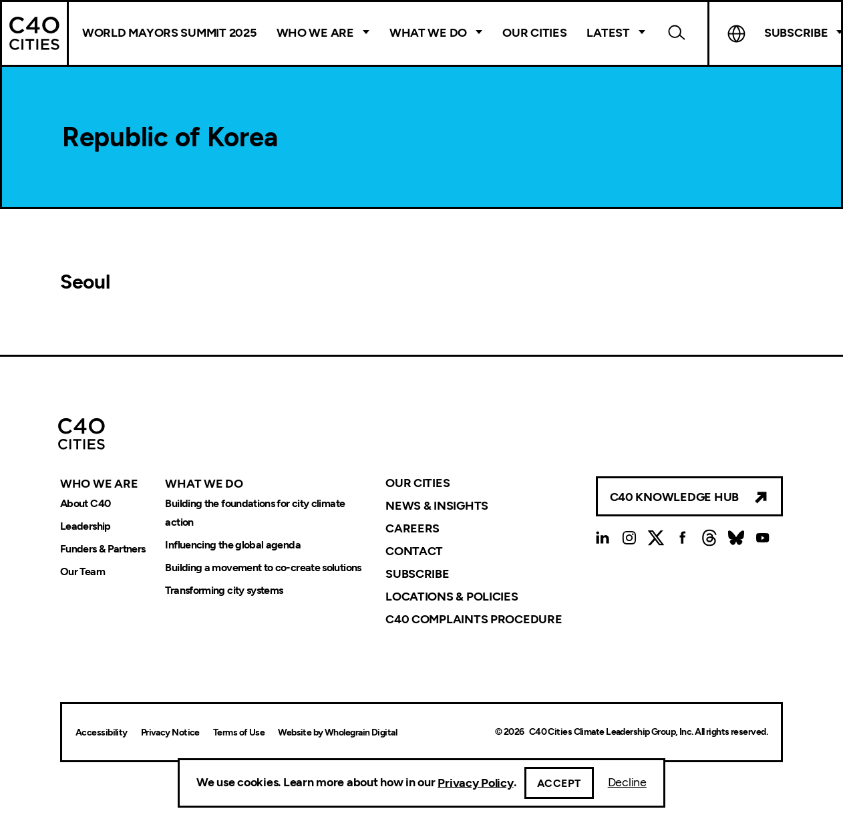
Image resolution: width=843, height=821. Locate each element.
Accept (559, 783)
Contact (414, 551)
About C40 (85, 503)
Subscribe (417, 573)
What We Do (428, 32)
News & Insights (436, 505)
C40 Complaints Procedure (473, 619)
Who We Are (315, 32)
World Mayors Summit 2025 (169, 32)
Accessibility (101, 732)
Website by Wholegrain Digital (337, 732)
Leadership (85, 526)
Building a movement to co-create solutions (263, 567)
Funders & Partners (102, 548)
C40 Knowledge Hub (674, 497)
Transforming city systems (224, 590)
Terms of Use (239, 732)
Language (736, 33)
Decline (627, 782)
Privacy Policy (475, 782)
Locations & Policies (451, 596)
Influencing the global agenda (232, 544)
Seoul (85, 281)
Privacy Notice (170, 732)
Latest (607, 32)
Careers (412, 528)
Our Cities (534, 32)
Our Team (82, 571)
